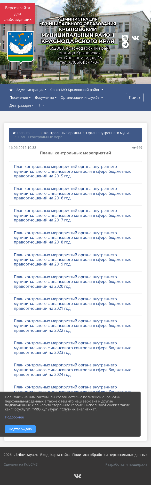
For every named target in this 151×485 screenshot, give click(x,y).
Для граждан (20, 105)
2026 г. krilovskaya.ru (21, 454)
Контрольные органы (62, 132)
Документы (44, 97)
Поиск (134, 97)
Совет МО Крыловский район (75, 89)
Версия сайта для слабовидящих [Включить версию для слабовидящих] (18, 13)
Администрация (30, 89)
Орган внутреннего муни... (109, 132)
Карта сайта (60, 454)
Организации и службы (80, 97)
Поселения (18, 97)
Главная (22, 132)
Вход (44, 454)
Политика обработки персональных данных (109, 454)
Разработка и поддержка (126, 464)
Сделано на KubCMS (21, 464)
